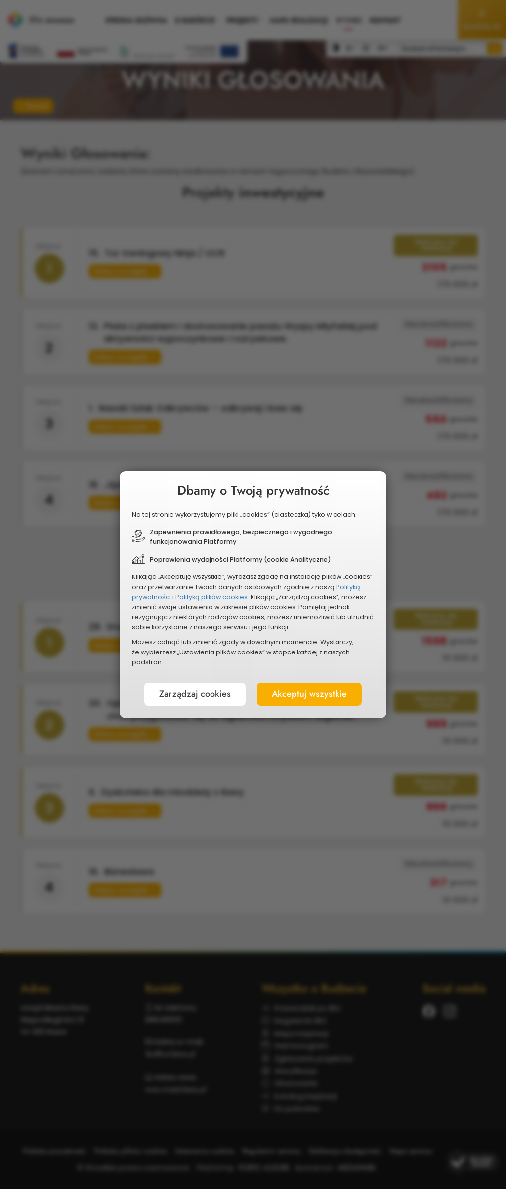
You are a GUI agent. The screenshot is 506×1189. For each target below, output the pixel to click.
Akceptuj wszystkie (309, 694)
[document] (253, 594)
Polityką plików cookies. (212, 597)
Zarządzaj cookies (195, 694)
